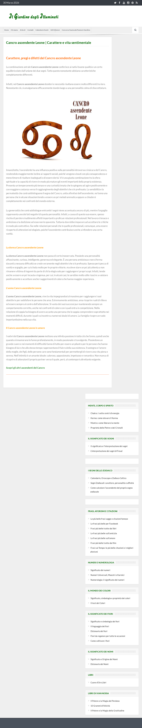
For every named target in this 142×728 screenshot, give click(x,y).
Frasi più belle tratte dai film (103, 543)
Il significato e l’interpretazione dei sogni (109, 446)
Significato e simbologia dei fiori (105, 621)
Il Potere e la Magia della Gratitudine (107, 710)
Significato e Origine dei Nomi (104, 659)
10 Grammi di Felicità (100, 705)
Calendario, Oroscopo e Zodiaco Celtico (108, 478)
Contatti (30, 30)
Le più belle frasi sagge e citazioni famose (109, 518)
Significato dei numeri (100, 570)
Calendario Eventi (42, 30)
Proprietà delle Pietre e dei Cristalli (107, 427)
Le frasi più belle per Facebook (104, 523)
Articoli (22, 30)
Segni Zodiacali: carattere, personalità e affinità (112, 483)
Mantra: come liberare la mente (105, 422)
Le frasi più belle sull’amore (103, 538)
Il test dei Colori (98, 603)
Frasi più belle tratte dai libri (103, 528)
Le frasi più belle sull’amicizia (104, 533)
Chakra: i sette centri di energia (105, 413)
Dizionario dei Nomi (99, 664)
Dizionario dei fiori (99, 631)
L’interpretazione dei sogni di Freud (106, 451)
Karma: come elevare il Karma (104, 418)
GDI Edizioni (55, 30)
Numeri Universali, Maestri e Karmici (107, 575)
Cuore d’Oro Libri (98, 682)
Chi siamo (14, 30)
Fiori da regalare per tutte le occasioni (108, 636)
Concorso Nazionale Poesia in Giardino (76, 30)
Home (6, 30)
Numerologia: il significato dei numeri (107, 579)
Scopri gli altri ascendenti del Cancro (25, 367)
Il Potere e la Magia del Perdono (105, 700)
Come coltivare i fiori (100, 640)
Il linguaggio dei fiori (100, 626)
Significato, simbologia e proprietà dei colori (110, 598)
